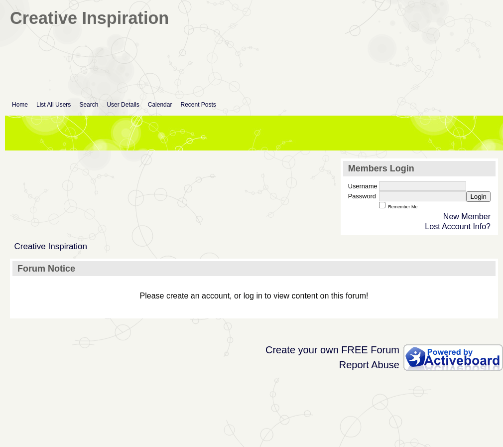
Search (88, 104)
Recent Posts (198, 104)
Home (20, 104)
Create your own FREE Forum (332, 349)
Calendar (160, 104)
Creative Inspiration (50, 246)
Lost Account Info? (458, 226)
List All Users (53, 104)
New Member (467, 216)
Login (478, 196)
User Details (123, 104)
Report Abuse (369, 364)
